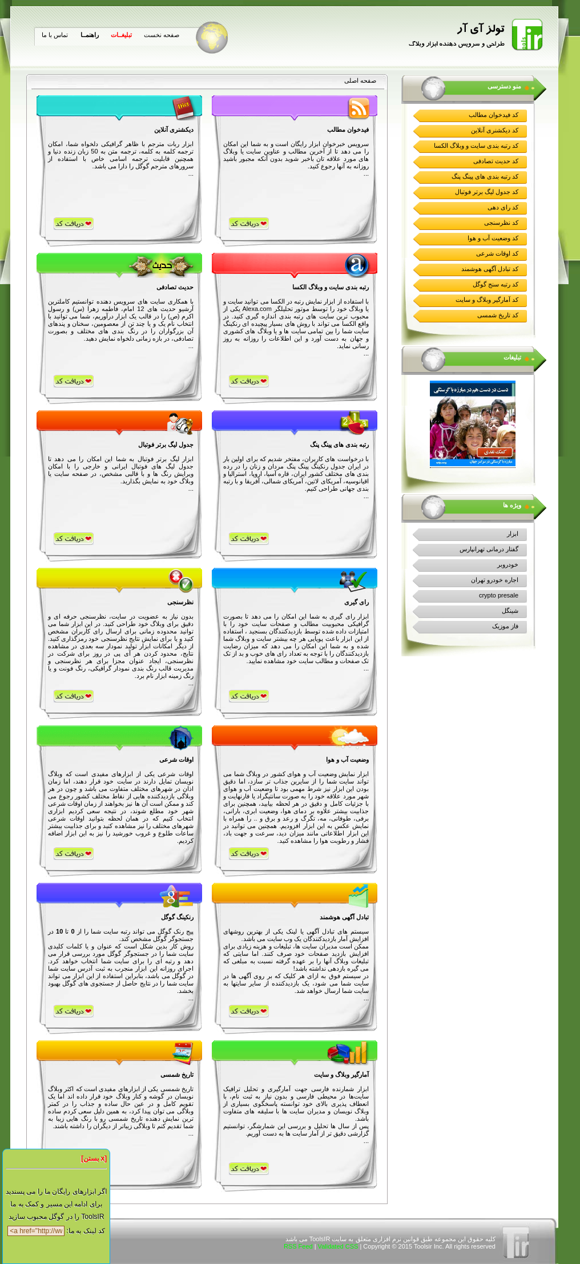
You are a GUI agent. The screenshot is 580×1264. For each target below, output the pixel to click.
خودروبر (507, 564)
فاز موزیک (505, 626)
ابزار (512, 533)
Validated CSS (338, 1246)
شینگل (510, 610)
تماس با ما (55, 34)
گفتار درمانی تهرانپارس (489, 549)
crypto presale (498, 595)
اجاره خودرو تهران (494, 579)
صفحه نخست (161, 34)
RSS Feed (298, 1246)
